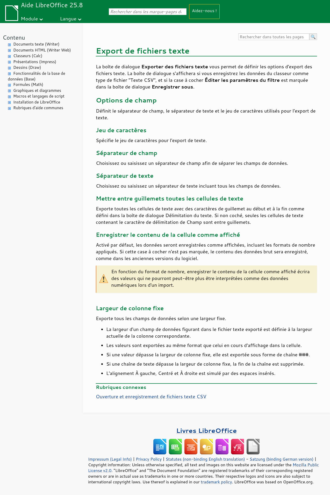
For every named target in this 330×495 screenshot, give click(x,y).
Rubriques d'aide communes (38, 107)
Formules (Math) (28, 84)
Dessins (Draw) (27, 67)
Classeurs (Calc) (27, 55)
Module (29, 18)
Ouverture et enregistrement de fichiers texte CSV (151, 396)
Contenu (14, 37)
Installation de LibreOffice (36, 102)
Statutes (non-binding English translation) (205, 459)
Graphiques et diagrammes (37, 90)
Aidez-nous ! (204, 10)
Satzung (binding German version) (282, 459)
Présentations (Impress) (34, 61)
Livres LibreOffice (206, 430)
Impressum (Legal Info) (110, 459)
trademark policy (216, 482)
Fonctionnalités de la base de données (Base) (36, 76)
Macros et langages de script (38, 96)
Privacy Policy (149, 459)
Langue (68, 18)
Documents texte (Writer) (36, 44)
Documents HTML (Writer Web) (42, 50)
